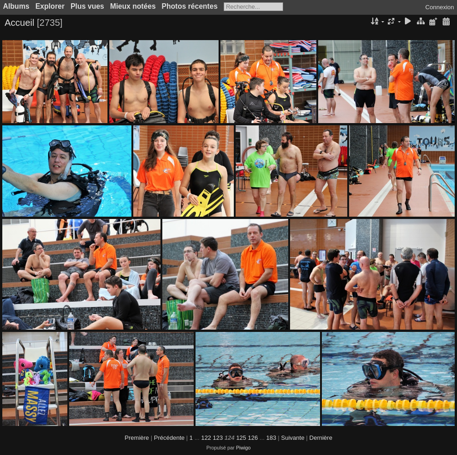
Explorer (50, 6)
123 (218, 437)
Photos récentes (190, 6)
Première (137, 437)
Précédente (169, 437)
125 (241, 437)
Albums (16, 6)
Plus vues (87, 6)
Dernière (320, 437)
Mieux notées (133, 6)
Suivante (293, 437)
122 (206, 437)
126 (253, 437)
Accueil (19, 23)
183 (271, 437)
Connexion (439, 7)
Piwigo (243, 447)
